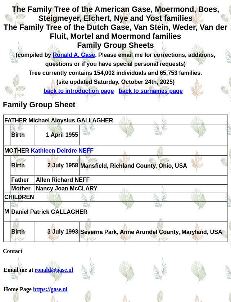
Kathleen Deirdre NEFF (62, 151)
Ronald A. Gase (74, 55)
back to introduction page (79, 91)
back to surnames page (151, 91)
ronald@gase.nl (54, 270)
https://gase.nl (50, 289)
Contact (12, 251)
